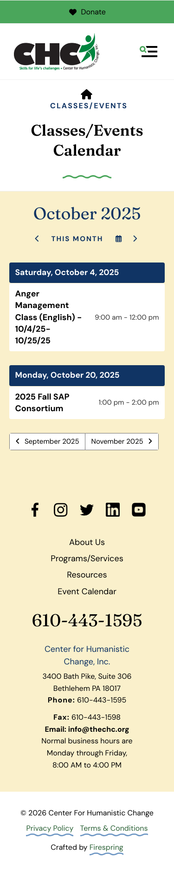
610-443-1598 (96, 717)
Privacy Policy (49, 828)
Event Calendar (87, 591)
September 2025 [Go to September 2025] (52, 441)
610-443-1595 (87, 620)
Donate (87, 12)
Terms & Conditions (114, 828)
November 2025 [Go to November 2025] (117, 441)
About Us (87, 542)
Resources (87, 574)
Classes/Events (89, 106)
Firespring (106, 847)
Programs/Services (87, 558)
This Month (77, 238)
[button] (148, 51)
